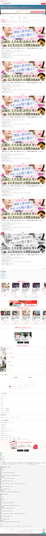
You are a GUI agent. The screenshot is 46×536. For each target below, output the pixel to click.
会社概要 (22, 531)
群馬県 (6, 475)
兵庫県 (16, 483)
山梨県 (11, 478)
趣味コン (24, 21)
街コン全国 (1, 497)
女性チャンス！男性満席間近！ (5, 408)
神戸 (18, 483)
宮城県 (6, 472)
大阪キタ (8, 483)
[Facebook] (23, 459)
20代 (15, 21)
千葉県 (11, 475)
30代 (18, 21)
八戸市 (17, 417)
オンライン (11, 526)
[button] (40, 1)
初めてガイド (2, 526)
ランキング (15, 526)
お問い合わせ (25, 531)
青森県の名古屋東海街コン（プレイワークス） (7, 422)
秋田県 (8, 472)
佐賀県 (3, 491)
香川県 (3, 489)
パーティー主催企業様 (17, 531)
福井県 (8, 478)
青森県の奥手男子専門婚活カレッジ (6, 435)
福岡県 (1, 491)
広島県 (8, 486)
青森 (7, 1)
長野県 (13, 478)
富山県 (3, 478)
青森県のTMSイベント (4, 424)
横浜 (18, 475)
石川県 (6, 478)
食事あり (28, 21)
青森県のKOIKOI (3, 426)
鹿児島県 (16, 491)
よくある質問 (30, 531)
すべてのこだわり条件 (10, 21)
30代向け (22, 89)
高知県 (8, 489)
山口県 (11, 486)
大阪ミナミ (12, 483)
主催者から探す (19, 526)
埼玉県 (8, 475)
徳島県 (1, 489)
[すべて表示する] (44, 51)
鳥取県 (1, 486)
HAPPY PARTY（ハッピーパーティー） (7, 89)
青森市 (29, 89)
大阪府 (6, 483)
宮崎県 (13, 491)
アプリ (32, 526)
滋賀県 (1, 483)
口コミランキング (24, 526)
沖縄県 (19, 491)
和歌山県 (23, 483)
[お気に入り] (44, 48)
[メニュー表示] (44, 1)
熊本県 (8, 491)
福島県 (13, 472)
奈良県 (21, 483)
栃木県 (3, 475)
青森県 (27, 89)
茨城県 (1, 475)
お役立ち (29, 526)
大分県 (11, 491)
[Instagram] (23, 457)
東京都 (13, 475)
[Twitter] (23, 455)
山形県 (11, 472)
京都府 (3, 483)
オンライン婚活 (12, 417)
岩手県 (3, 472)
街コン (24, 89)
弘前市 (7, 417)
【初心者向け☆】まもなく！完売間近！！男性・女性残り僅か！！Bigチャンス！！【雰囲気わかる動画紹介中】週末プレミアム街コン (22, 48)
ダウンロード (43, 3)
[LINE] (23, 453)
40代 (20, 21)
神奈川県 (16, 475)
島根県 (3, 486)
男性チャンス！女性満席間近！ (5, 410)
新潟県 (1, 478)
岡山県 (6, 486)
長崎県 (6, 491)
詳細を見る (15, 296)
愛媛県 (6, 489)
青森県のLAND (3, 433)
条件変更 (43, 14)
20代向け (19, 89)
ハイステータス (3, 21)
